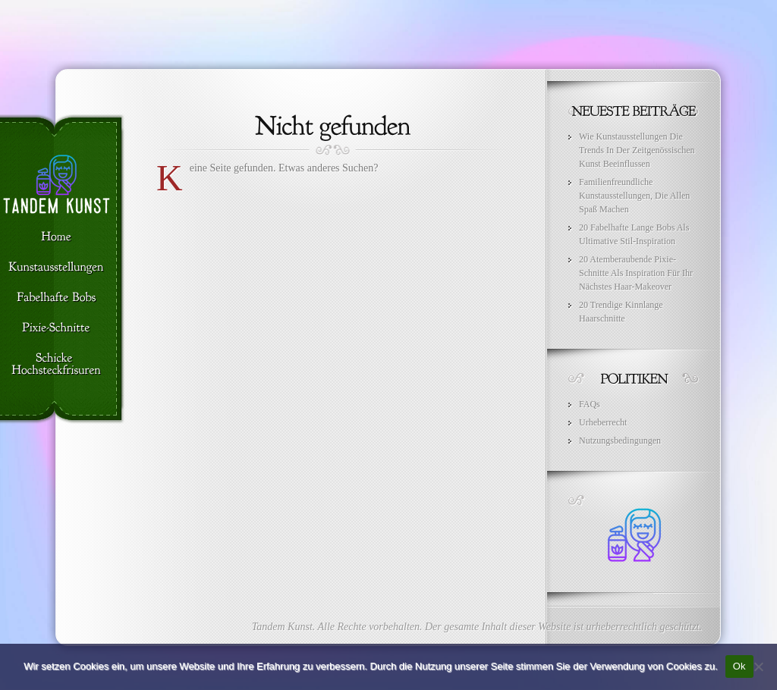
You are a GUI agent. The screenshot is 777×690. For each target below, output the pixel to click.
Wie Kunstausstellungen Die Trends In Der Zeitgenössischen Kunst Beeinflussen (637, 150)
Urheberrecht (603, 422)
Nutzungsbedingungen (620, 440)
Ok (739, 666)
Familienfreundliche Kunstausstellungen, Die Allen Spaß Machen (634, 196)
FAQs (589, 404)
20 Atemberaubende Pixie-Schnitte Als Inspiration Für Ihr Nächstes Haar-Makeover (636, 273)
